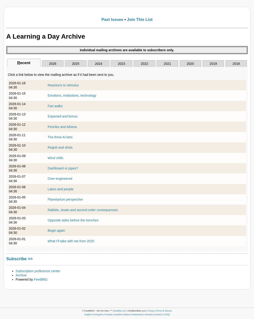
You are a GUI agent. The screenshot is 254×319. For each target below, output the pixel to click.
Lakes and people (61, 189)
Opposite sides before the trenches (73, 220)
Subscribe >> (19, 259)
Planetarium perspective (65, 199)
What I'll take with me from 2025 (71, 241)
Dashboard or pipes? (63, 168)
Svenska (149, 314)
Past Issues (112, 19)
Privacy (151, 311)
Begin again (56, 230)
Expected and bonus (63, 116)
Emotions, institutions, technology (72, 95)
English (87, 314)
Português (98, 314)
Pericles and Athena (62, 127)
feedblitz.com (120, 311)
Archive (21, 275)
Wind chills (55, 158)
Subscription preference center (38, 271)
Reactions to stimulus (63, 85)
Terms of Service (164, 311)
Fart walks (55, 106)
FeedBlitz (40, 279)
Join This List (140, 19)
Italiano (126, 314)
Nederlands (137, 314)
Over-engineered (60, 178)
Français (109, 314)
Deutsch (158, 314)
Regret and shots (60, 147)
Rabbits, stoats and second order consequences (83, 210)
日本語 (167, 314)
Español (118, 314)
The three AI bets (60, 137)
